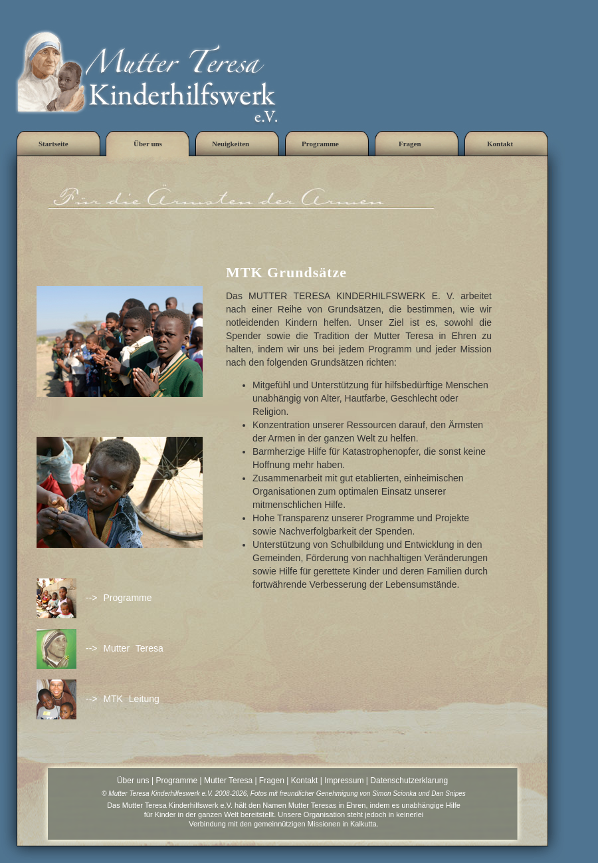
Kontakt (304, 780)
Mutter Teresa (228, 780)
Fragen (271, 780)
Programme (176, 780)
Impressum (343, 780)
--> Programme (119, 597)
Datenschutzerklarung (409, 780)
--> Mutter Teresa (124, 648)
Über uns (133, 780)
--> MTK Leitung (122, 698)
